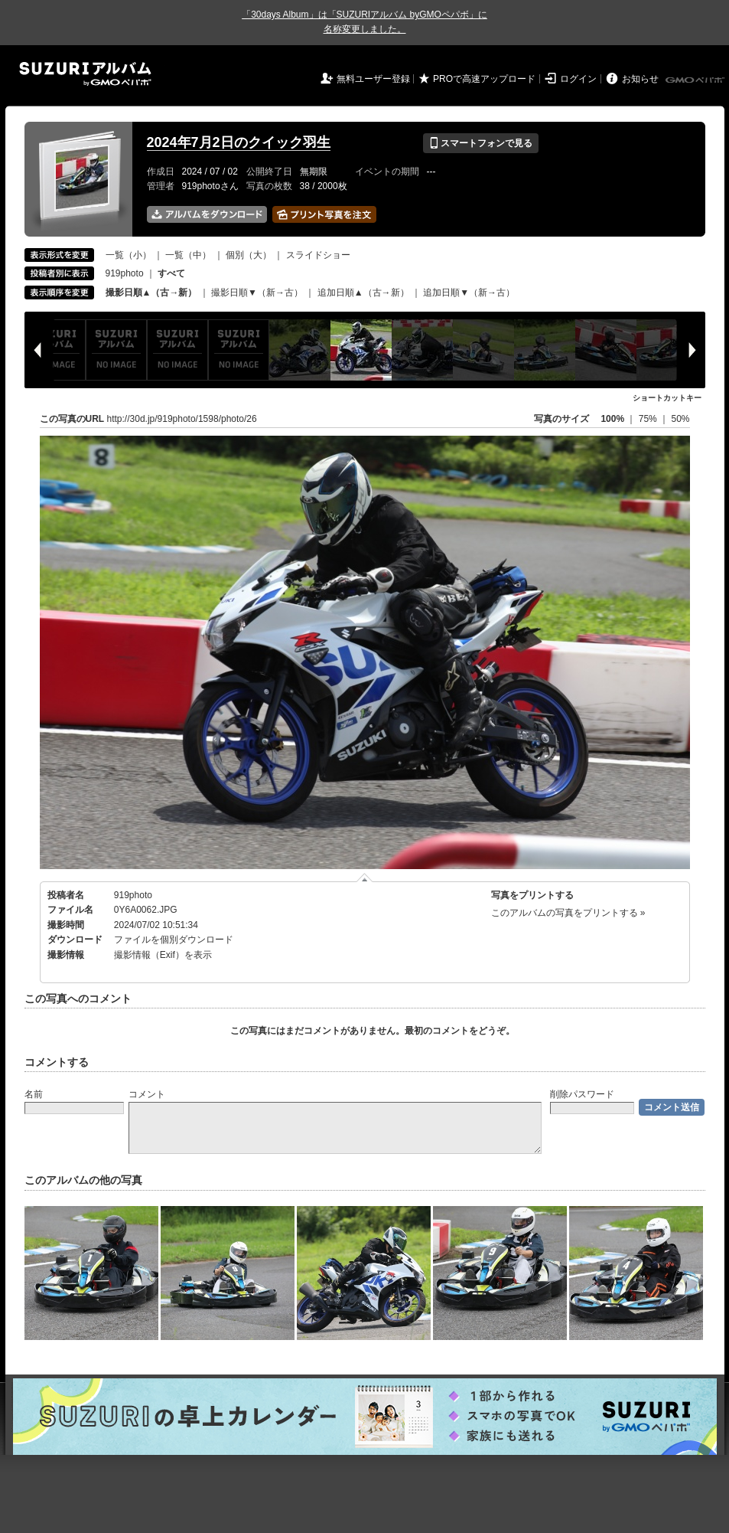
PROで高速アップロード (484, 79)
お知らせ (640, 79)
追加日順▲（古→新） (363, 292)
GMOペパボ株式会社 (696, 80)
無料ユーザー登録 (373, 79)
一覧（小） (128, 255)
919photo (125, 273)
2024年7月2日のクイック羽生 (238, 142)
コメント (147, 1094)
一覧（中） (188, 255)
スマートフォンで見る (480, 143)
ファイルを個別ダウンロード (173, 939)
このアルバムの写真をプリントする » (568, 912)
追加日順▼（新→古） (469, 292)
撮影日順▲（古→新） (151, 292)
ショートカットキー (667, 398)
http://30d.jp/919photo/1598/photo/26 (182, 418)
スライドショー (318, 255)
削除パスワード (582, 1094)
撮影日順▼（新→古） (257, 292)
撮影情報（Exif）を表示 (163, 955)
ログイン (578, 79)
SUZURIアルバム (85, 73)
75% (649, 418)
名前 (33, 1094)
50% (680, 418)
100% (612, 418)
